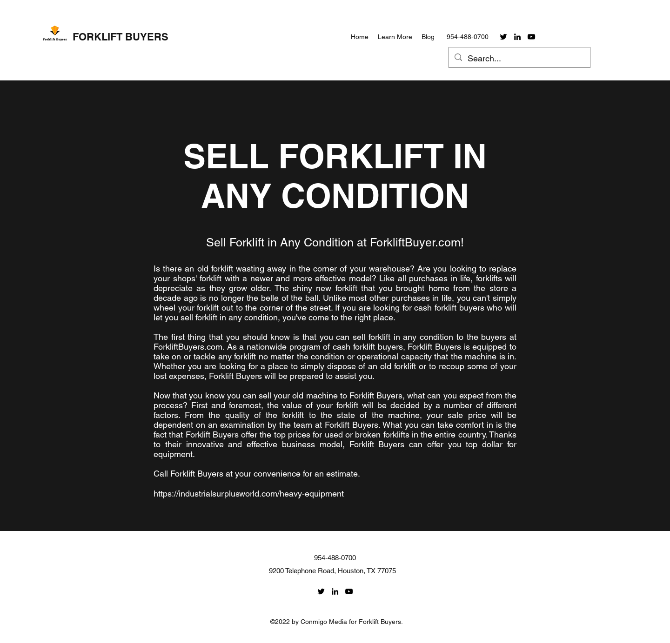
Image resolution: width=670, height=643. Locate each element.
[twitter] (503, 36)
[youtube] (531, 36)
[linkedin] (517, 36)
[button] (395, 37)
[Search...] (519, 58)
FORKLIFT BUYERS (120, 37)
